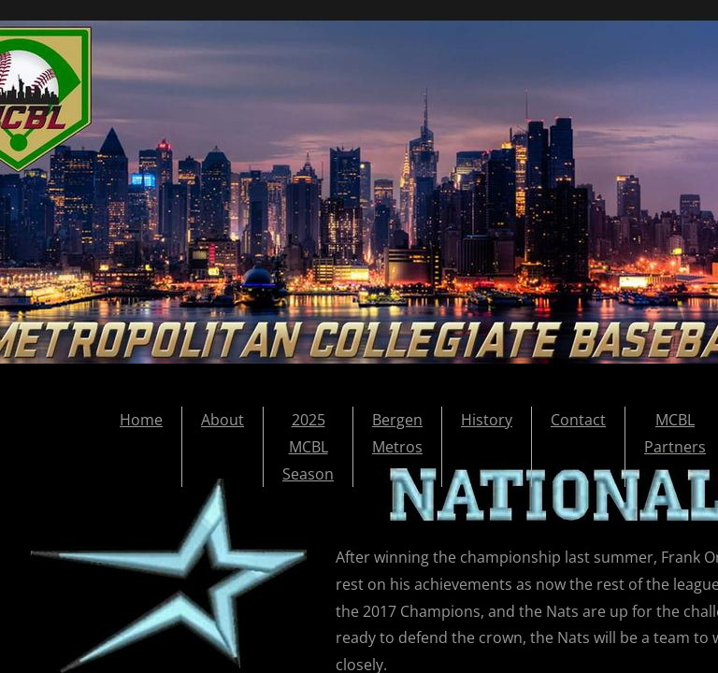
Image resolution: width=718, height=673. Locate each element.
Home (141, 419)
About (222, 419)
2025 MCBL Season (308, 446)
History (486, 419)
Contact (578, 419)
